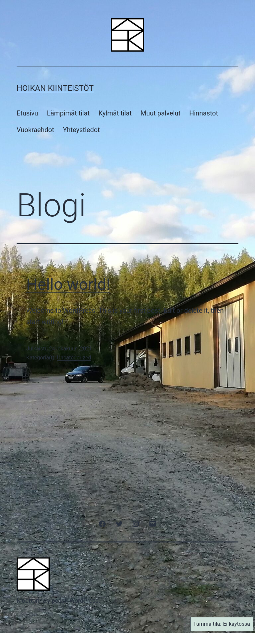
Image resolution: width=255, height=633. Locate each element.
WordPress (83, 600)
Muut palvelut (160, 113)
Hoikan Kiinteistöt (55, 88)
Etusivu (27, 113)
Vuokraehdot (35, 130)
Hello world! (68, 284)
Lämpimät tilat (68, 113)
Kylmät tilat (115, 113)
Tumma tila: (221, 624)
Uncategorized (74, 357)
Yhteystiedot (81, 130)
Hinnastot (203, 113)
